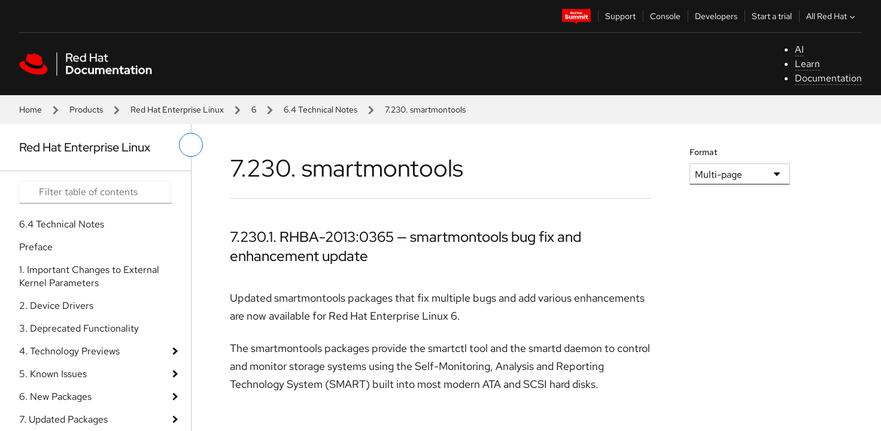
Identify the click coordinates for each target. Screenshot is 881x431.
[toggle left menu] (191, 145)
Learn (807, 63)
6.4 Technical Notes (320, 109)
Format (703, 152)
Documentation (828, 78)
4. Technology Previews (69, 351)
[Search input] (95, 192)
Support (620, 16)
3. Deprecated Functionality (79, 328)
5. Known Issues (53, 374)
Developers (716, 16)
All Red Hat (832, 16)
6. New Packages (55, 396)
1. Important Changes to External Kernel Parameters (89, 276)
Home (30, 109)
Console (665, 16)
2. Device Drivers (56, 305)
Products (86, 109)
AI (799, 49)
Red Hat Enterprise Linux (177, 109)
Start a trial (772, 16)
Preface (36, 247)
